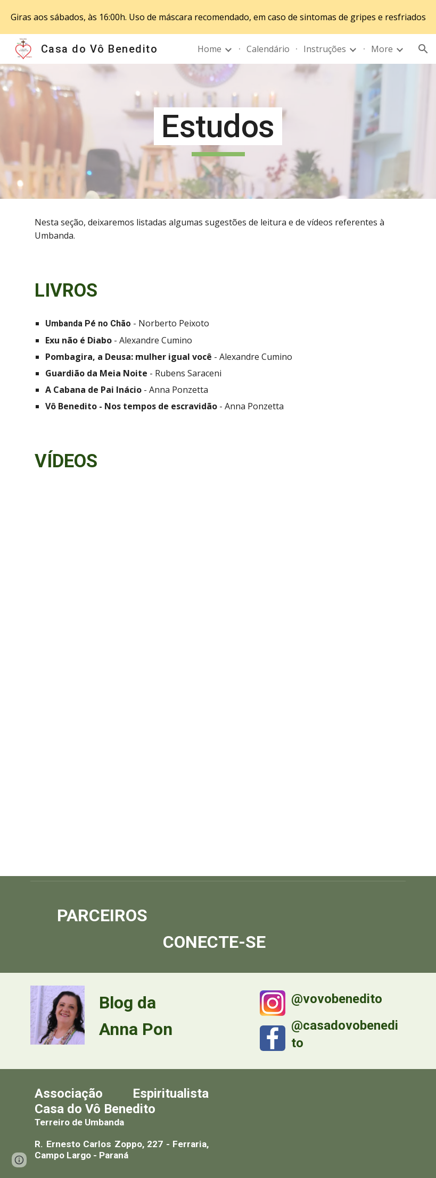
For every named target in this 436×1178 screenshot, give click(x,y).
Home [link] (209, 49)
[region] (218, 17)
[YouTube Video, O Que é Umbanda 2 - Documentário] (314, 555)
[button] (423, 49)
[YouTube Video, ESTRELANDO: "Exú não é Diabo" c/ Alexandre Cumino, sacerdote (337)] (121, 812)
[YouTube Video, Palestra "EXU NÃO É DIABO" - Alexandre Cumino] (314, 684)
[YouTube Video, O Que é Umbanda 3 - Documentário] (121, 684)
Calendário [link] (268, 49)
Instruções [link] (324, 49)
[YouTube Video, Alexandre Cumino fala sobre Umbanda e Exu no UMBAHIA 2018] (314, 812)
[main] (218, 131)
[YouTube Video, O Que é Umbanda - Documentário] (121, 555)
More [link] (382, 49)
